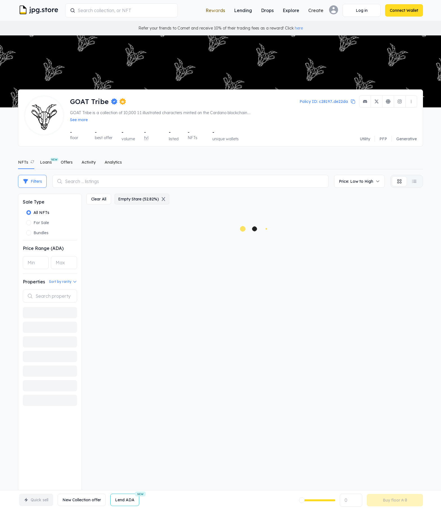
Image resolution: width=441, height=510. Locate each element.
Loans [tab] (46, 162)
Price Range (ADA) (43, 248)
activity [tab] (89, 162)
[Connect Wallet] (362, 10)
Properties (34, 282)
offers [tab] (67, 162)
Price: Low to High (359, 181)
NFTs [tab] (23, 162)
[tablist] (220, 163)
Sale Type (33, 202)
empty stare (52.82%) (142, 199)
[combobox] (125, 10)
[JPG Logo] (40, 10)
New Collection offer (81, 499)
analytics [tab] (113, 162)
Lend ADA (127, 498)
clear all (98, 199)
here (299, 28)
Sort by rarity (63, 281)
